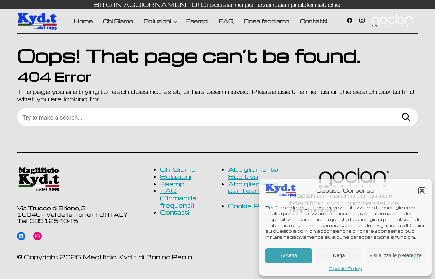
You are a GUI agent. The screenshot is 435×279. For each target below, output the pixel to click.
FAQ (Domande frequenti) (178, 198)
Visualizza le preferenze (395, 255)
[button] (422, 191)
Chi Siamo (118, 21)
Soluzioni (157, 21)
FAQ (226, 21)
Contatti (313, 21)
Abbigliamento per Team (253, 187)
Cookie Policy (345, 268)
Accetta (289, 255)
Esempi (197, 21)
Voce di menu (393, 21)
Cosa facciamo (266, 21)
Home (83, 21)
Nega (339, 255)
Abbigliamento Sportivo (253, 173)
